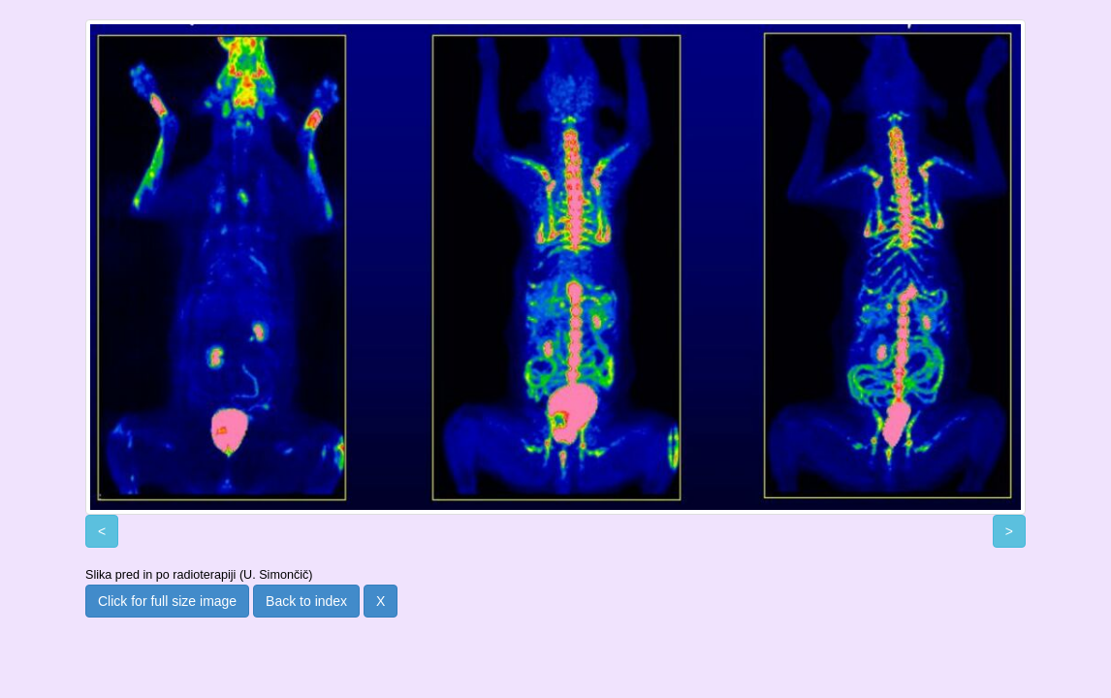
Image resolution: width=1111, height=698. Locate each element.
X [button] (380, 601)
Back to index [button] (306, 601)
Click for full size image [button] (167, 601)
